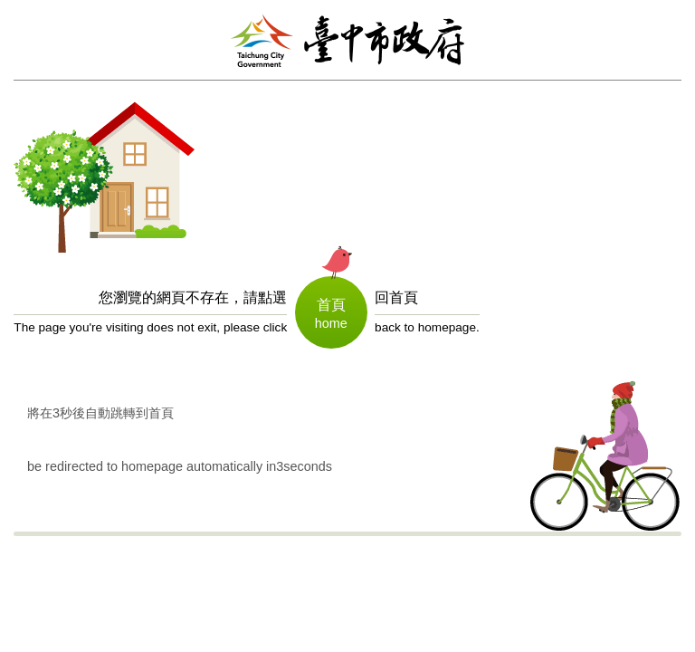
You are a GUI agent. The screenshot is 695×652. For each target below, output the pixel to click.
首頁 (331, 303)
